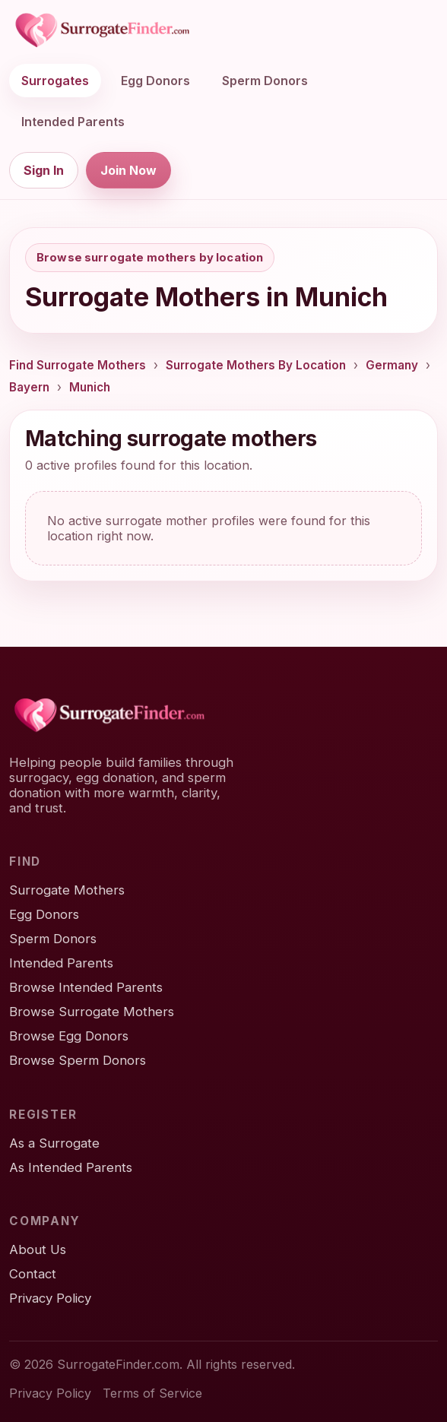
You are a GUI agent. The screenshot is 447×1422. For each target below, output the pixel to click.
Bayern (29, 387)
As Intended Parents (70, 1167)
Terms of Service (152, 1393)
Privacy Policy (50, 1298)
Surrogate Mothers (67, 890)
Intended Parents (73, 121)
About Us (37, 1249)
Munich (89, 387)
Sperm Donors (265, 80)
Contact (32, 1273)
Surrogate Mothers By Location (256, 365)
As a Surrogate (54, 1143)
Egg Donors (155, 80)
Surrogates (55, 80)
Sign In (44, 170)
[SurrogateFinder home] (102, 30)
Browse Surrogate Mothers (91, 1011)
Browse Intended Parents (86, 987)
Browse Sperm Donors (77, 1060)
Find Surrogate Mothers (77, 365)
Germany (392, 365)
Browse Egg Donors (68, 1036)
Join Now (128, 170)
